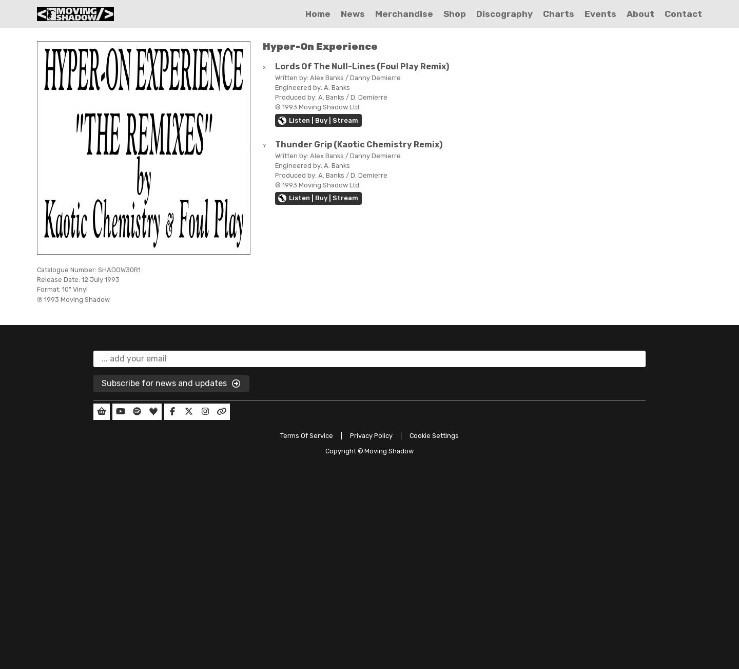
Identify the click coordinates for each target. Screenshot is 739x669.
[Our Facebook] (172, 412)
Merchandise (404, 14)
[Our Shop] (101, 412)
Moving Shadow (389, 451)
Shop (454, 14)
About (640, 14)
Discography (504, 14)
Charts (558, 14)
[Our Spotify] (137, 412)
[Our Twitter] (189, 412)
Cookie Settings (434, 435)
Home (317, 14)
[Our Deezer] (153, 412)
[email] (369, 359)
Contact (683, 14)
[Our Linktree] (222, 412)
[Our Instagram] (205, 412)
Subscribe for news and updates (171, 383)
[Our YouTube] (120, 412)
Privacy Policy (371, 435)
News (353, 14)
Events (600, 14)
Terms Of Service (306, 435)
